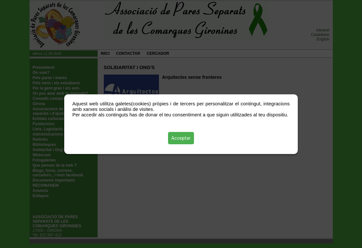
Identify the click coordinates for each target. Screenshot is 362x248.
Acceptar (181, 138)
